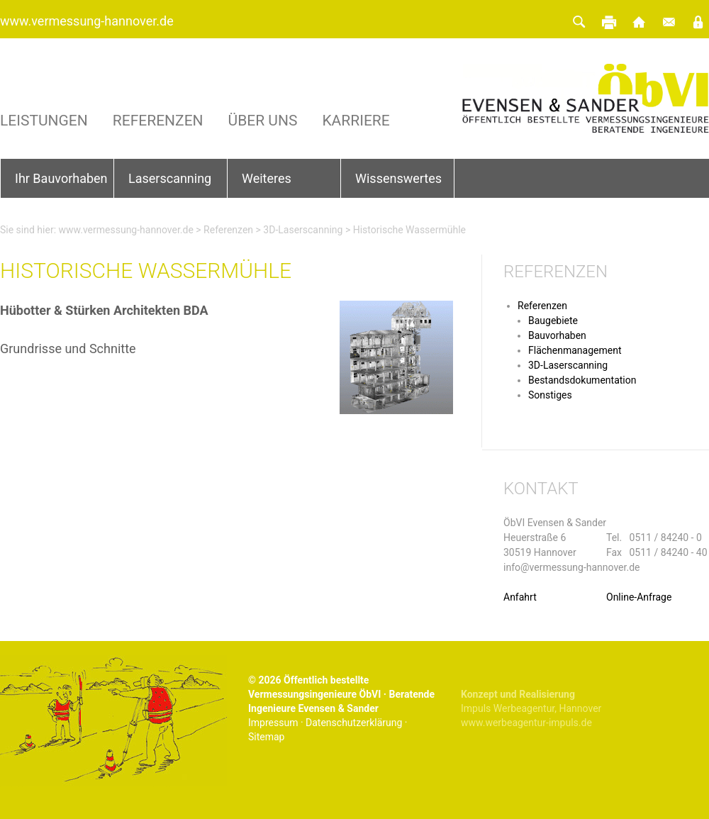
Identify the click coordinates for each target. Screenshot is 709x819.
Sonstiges (550, 395)
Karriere (355, 120)
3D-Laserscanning (302, 229)
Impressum (273, 722)
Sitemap (266, 736)
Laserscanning (169, 178)
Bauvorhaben (557, 335)
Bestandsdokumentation (582, 380)
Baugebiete (553, 320)
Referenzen (158, 120)
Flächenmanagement (575, 350)
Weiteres (266, 178)
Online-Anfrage (638, 597)
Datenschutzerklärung (354, 722)
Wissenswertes (398, 178)
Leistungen (44, 120)
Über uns (263, 120)
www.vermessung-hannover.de (87, 20)
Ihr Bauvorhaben (61, 178)
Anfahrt (520, 597)
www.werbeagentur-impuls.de (526, 722)
